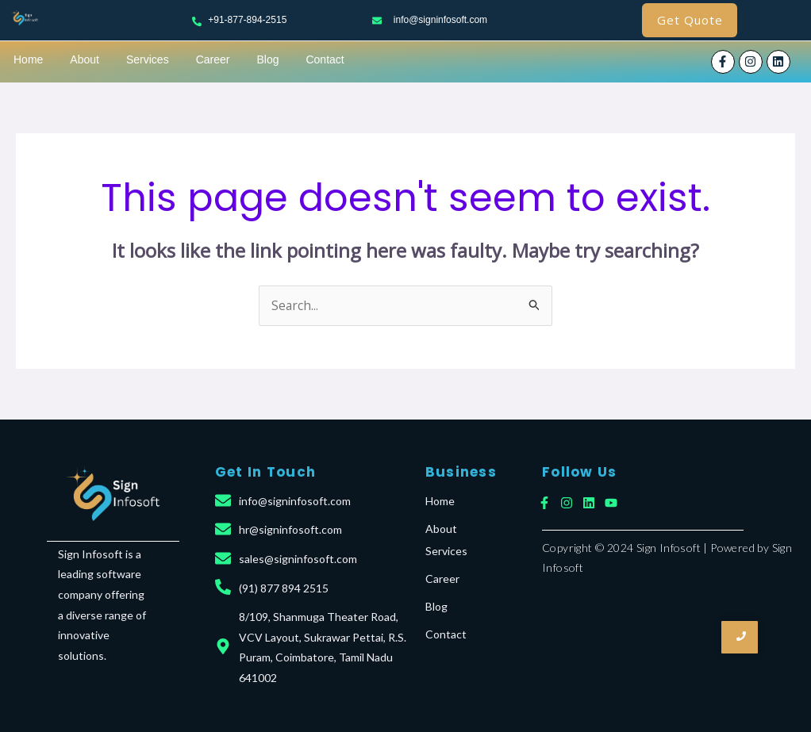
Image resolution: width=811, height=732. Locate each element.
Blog (267, 59)
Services (147, 59)
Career (213, 59)
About (84, 59)
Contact (325, 59)
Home (28, 59)
